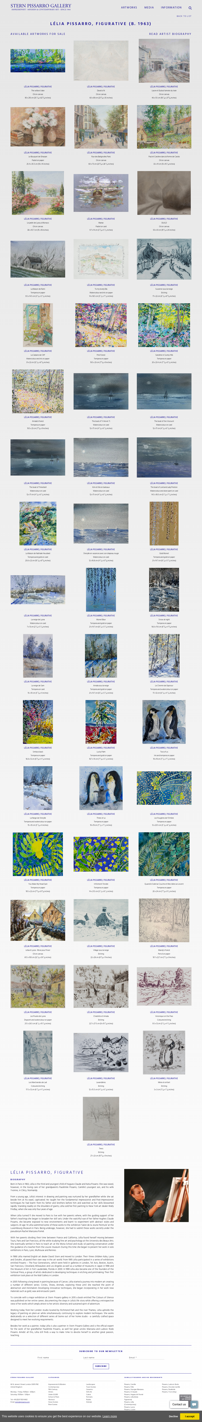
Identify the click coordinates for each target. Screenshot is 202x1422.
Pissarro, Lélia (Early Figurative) (131, 1398)
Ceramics (89, 1389)
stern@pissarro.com (22, 1402)
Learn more (109, 1416)
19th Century (52, 1389)
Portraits (89, 1397)
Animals (89, 1402)
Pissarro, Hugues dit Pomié (133, 1394)
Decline (173, 1416)
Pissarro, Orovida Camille (171, 1387)
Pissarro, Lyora (129, 1407)
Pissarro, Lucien (129, 1409)
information (171, 7)
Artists (50, 1392)
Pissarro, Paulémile (168, 1389)
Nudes (88, 1399)
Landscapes (90, 1384)
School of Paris (53, 1397)
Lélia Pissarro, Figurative (38, 87)
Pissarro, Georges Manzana (133, 1389)
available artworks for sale (38, 34)
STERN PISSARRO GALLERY (22, 1377)
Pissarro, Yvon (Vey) (169, 1392)
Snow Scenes (53, 1402)
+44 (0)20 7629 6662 (20, 1399)
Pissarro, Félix (129, 1387)
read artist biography (170, 34)
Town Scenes (91, 1387)
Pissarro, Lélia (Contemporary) (130, 1403)
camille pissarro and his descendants (143, 1377)
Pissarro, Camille (130, 1384)
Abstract (51, 1399)
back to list (184, 16)
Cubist (88, 1394)
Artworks (129, 7)
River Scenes (52, 1404)
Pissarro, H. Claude (130, 1392)
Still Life (89, 1392)
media (149, 7)
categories (53, 1377)
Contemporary (53, 1387)
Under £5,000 (53, 1394)
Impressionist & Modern (57, 1384)
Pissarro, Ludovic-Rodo (170, 1384)
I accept (189, 1416)
